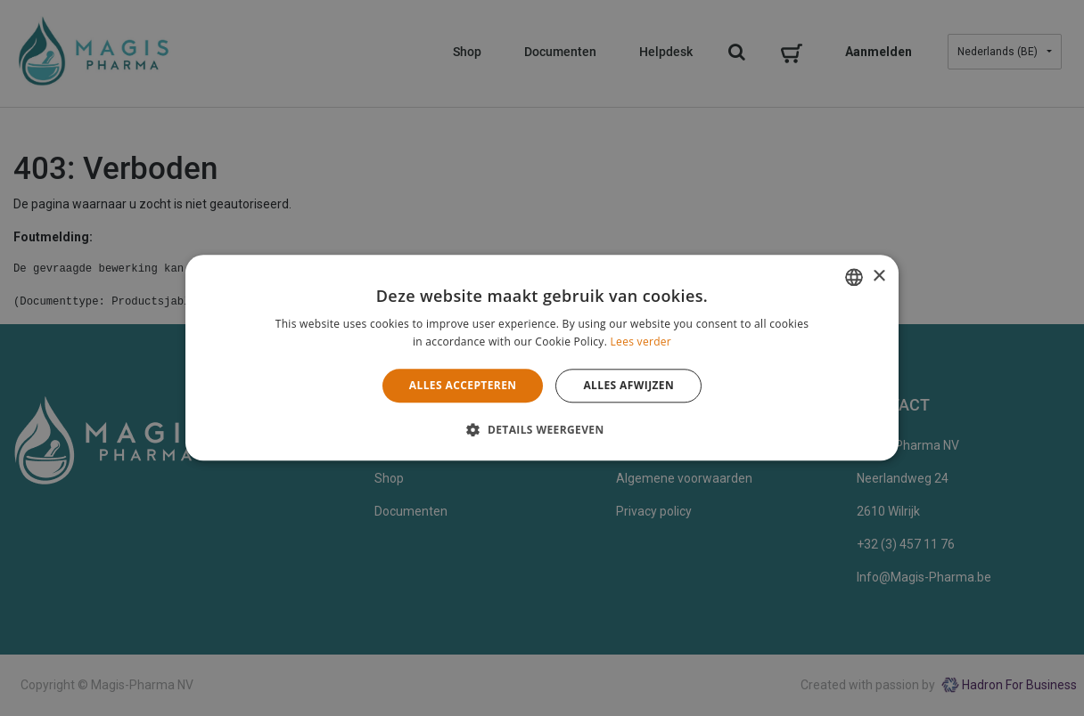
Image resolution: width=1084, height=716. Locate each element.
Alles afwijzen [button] (628, 385)
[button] (542, 430)
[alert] (542, 358)
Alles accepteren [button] (463, 385)
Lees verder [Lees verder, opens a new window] (641, 342)
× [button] (878, 276)
